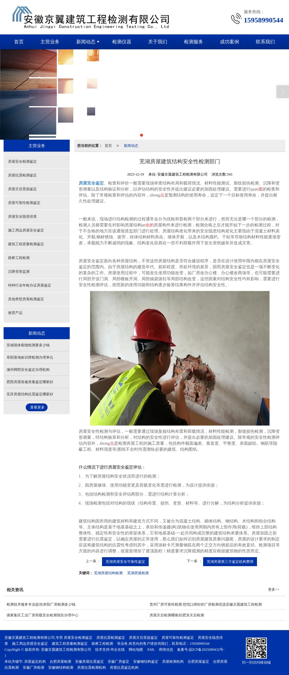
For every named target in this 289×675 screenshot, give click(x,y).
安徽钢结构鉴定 (145, 661)
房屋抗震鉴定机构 (124, 667)
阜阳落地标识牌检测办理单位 (30, 357)
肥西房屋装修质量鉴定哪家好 (30, 382)
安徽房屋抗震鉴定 (89, 661)
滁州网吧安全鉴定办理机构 (28, 370)
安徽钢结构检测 (60, 667)
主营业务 (50, 41)
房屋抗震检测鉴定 (22, 175)
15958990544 (199, 644)
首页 (19, 41)
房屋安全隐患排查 (22, 216)
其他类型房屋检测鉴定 (26, 299)
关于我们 (157, 41)
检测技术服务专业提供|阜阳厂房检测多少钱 (41, 604)
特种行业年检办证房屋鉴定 (29, 285)
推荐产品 (15, 313)
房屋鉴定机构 (35, 661)
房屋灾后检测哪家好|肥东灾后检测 (177, 615)
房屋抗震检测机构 (91, 667)
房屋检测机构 (173, 661)
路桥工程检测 (19, 258)
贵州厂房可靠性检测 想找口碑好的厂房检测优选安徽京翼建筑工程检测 (206, 604)
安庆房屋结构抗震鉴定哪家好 (30, 394)
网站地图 (136, 649)
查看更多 (37, 407)
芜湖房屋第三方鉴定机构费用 (230, 562)
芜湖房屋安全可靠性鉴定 (125, 562)
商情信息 (166, 649)
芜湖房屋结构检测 (108, 573)
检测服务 (193, 41)
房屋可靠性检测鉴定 (24, 203)
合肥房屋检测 (60, 661)
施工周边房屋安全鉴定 (26, 230)
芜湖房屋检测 (138, 573)
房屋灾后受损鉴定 (22, 189)
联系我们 (265, 41)
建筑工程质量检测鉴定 (26, 244)
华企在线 (117, 649)
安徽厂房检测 (33, 667)
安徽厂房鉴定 (118, 661)
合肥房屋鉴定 (198, 661)
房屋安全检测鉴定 (22, 161)
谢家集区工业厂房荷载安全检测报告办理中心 (42, 615)
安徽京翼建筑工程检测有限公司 (66, 649)
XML (151, 649)
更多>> (273, 589)
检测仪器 (121, 41)
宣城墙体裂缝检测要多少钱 (28, 345)
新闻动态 (85, 41)
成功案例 (229, 41)
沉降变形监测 (19, 271)
